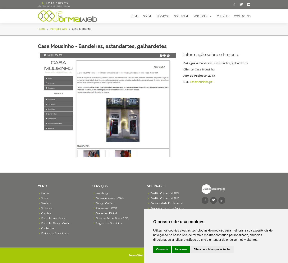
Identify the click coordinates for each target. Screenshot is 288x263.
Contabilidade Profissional (166, 203)
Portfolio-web (58, 29)
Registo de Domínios (109, 223)
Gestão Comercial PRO (164, 193)
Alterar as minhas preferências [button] (212, 249)
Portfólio (201, 16)
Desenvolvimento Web (110, 198)
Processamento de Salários (167, 208)
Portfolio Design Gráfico (56, 223)
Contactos (242, 16)
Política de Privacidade (55, 233)
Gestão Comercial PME (164, 198)
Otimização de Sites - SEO (112, 218)
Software (181, 16)
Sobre (147, 16)
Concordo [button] (162, 249)
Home (134, 16)
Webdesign (102, 193)
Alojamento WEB (106, 208)
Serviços (163, 16)
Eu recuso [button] (181, 249)
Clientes (223, 16)
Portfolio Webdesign (53, 218)
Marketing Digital (106, 213)
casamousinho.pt (201, 82)
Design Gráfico (105, 203)
